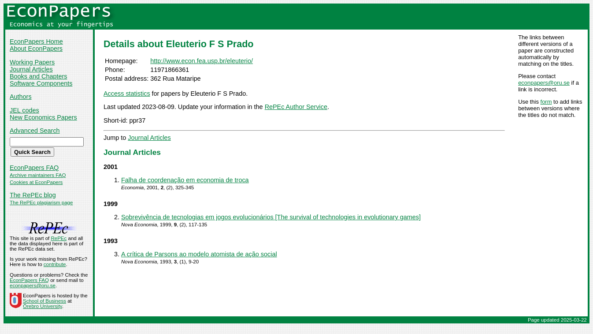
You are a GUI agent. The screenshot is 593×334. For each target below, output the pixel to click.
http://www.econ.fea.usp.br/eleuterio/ (201, 60)
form (546, 101)
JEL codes (24, 110)
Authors (21, 96)
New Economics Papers (43, 117)
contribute (55, 264)
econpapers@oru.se (544, 82)
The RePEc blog (33, 195)
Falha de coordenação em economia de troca (185, 180)
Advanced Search (35, 130)
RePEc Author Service (296, 106)
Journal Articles (31, 69)
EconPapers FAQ (34, 167)
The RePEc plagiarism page (41, 202)
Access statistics (127, 93)
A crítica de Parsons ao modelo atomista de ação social (199, 254)
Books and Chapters (38, 76)
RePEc (59, 238)
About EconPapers (36, 48)
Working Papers (32, 62)
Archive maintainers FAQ (38, 175)
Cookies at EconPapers (36, 182)
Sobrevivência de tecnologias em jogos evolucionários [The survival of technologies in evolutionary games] (271, 217)
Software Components (41, 83)
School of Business (44, 301)
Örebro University (42, 306)
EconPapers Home (36, 41)
